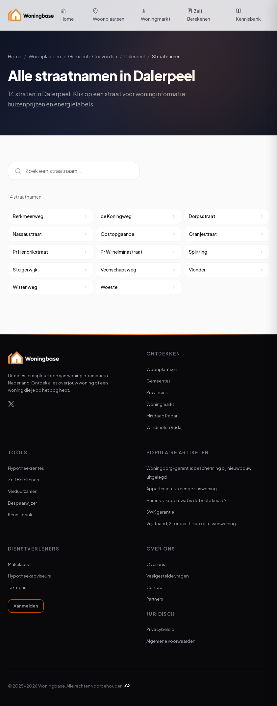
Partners (154, 599)
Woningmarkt (155, 15)
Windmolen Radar (164, 427)
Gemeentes (158, 380)
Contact (155, 587)
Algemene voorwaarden (170, 641)
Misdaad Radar (161, 415)
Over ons (155, 564)
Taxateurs (18, 587)
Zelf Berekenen (198, 15)
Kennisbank (248, 15)
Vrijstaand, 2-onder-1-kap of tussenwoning (191, 523)
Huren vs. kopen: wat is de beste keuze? (186, 500)
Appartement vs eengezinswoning (181, 488)
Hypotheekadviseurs (29, 576)
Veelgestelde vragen (167, 576)
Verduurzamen (23, 491)
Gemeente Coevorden (92, 56)
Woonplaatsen (108, 15)
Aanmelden (25, 605)
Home (67, 15)
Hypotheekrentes (26, 468)
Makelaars (18, 564)
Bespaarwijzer (22, 503)
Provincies (157, 392)
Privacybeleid (160, 629)
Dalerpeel (134, 56)
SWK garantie (160, 512)
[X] (11, 405)
